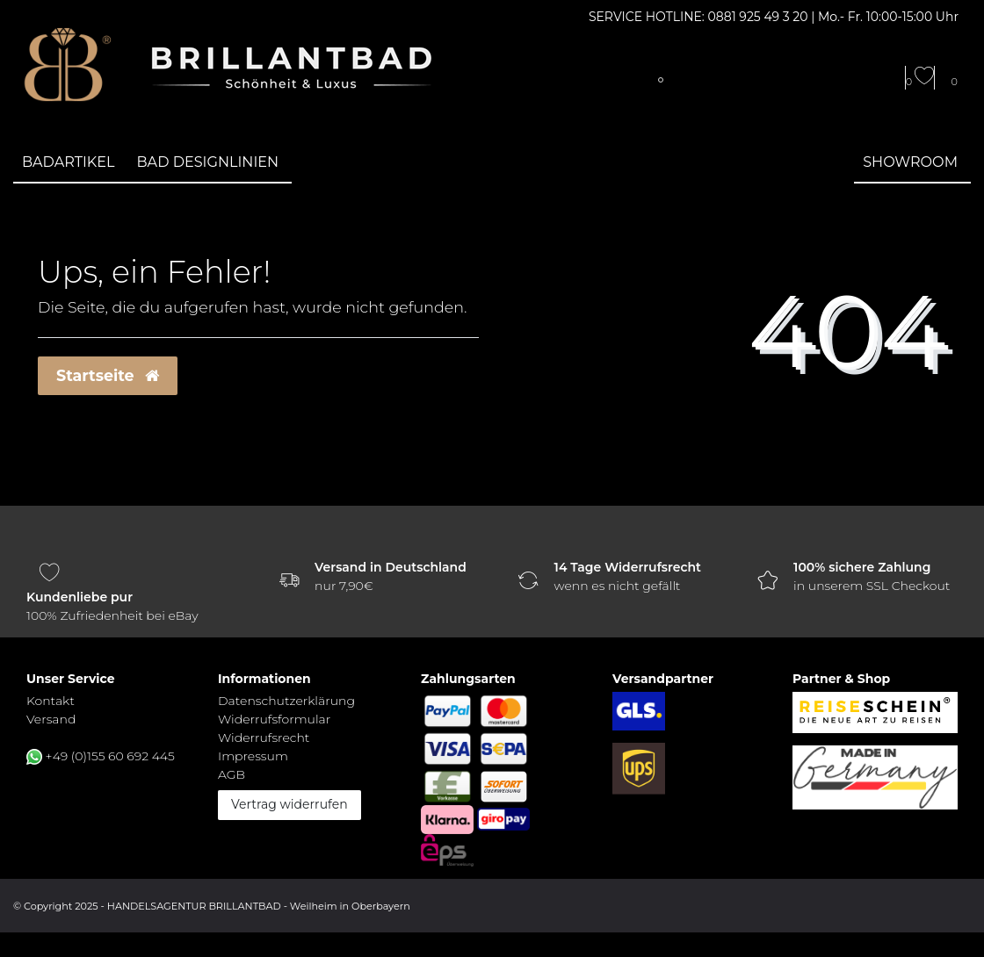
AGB (231, 774)
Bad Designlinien (208, 161)
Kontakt (50, 701)
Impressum (253, 756)
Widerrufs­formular (274, 719)
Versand (51, 719)
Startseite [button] (107, 375)
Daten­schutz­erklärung (286, 701)
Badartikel (68, 161)
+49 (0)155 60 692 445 (110, 756)
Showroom (910, 161)
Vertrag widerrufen (289, 804)
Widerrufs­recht (263, 737)
